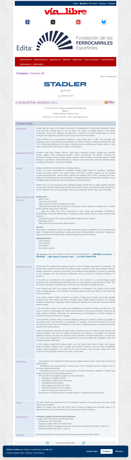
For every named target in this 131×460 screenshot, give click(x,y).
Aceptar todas (92, 451)
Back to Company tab (108, 76)
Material (67, 59)
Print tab (65, 91)
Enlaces (102, 3)
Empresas (78, 59)
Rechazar (119, 451)
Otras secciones (92, 59)
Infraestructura (41, 59)
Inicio (75, 3)
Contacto (111, 3)
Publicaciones (108, 59)
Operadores (55, 59)
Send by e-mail (65, 96)
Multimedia (38, 64)
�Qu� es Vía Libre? (89, 3)
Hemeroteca (26, 64)
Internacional (26, 59)
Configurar (106, 451)
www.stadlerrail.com (80, 117)
